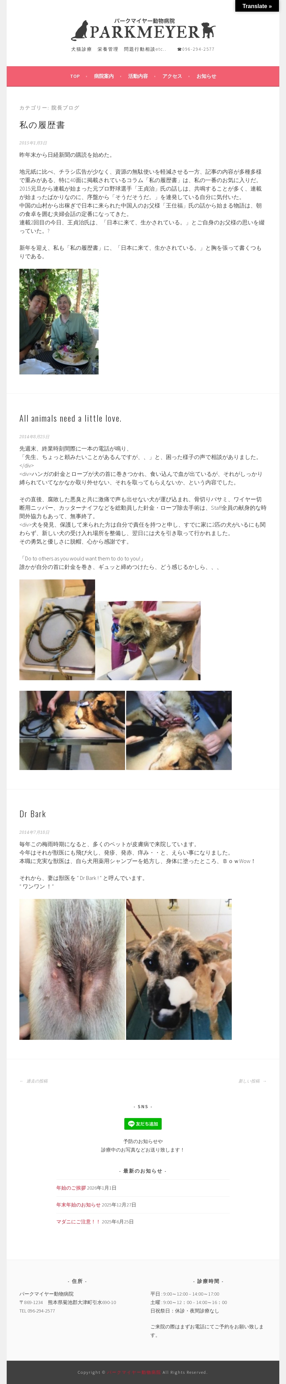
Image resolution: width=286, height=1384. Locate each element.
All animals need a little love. (70, 417)
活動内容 (138, 76)
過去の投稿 (33, 1081)
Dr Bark (32, 813)
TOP (75, 76)
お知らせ (206, 76)
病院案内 (104, 76)
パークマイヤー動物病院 (135, 1372)
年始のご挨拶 (71, 1188)
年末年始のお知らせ (78, 1205)
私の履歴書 (42, 124)
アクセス (172, 76)
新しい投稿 (252, 1081)
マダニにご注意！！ (78, 1221)
